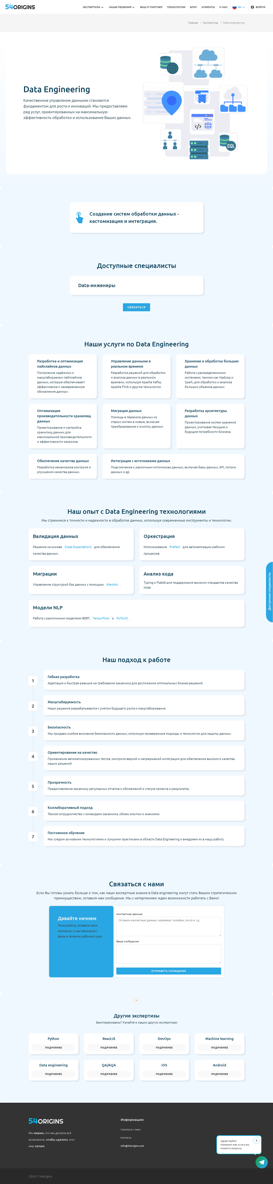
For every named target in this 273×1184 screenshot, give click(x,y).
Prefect (175, 547)
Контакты (126, 1137)
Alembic (112, 584)
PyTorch (122, 618)
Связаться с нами (130, 1129)
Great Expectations (78, 547)
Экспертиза (210, 22)
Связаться (136, 307)
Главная (193, 22)
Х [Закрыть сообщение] (256, 1140)
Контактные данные (129, 914)
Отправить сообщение (168, 971)
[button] (239, 7)
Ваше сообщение (127, 941)
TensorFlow (101, 618)
